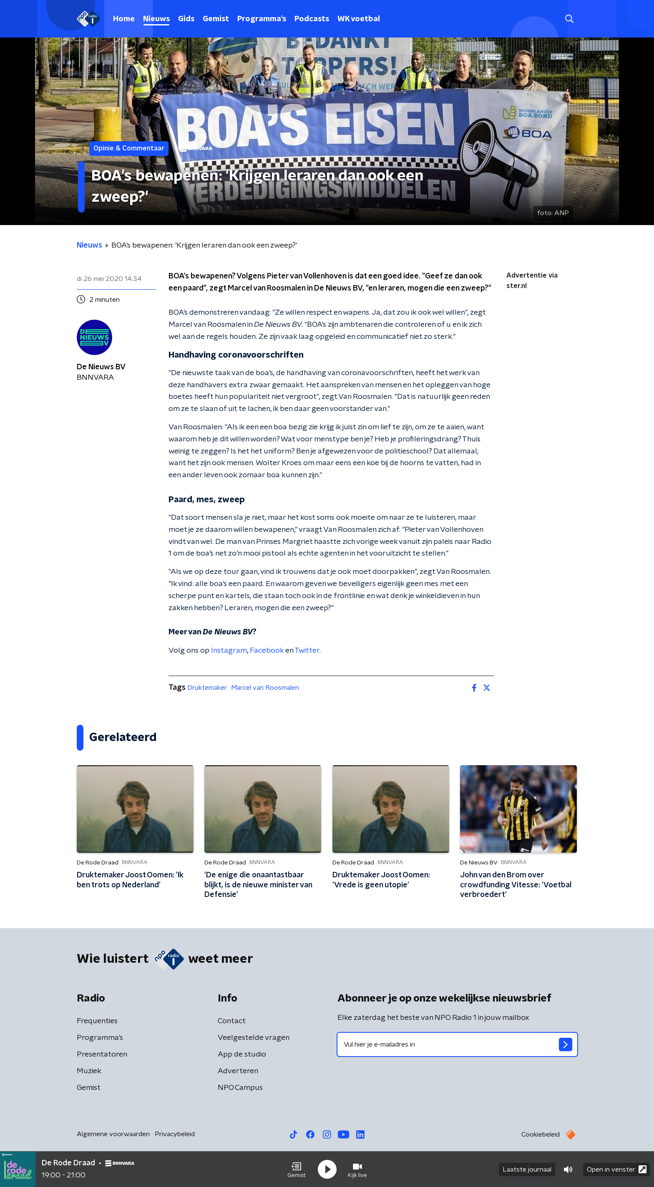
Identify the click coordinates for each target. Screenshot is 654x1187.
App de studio (242, 1054)
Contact (232, 1021)
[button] (296, 1169)
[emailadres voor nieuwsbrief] (457, 1044)
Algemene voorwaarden (113, 1134)
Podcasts (311, 19)
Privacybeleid (175, 1134)
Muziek (89, 1071)
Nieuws (156, 19)
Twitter (306, 650)
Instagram (229, 650)
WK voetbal (358, 19)
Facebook (267, 650)
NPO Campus (240, 1088)
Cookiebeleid (540, 1134)
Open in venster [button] (616, 1169)
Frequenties (97, 1021)
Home (124, 19)
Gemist (216, 19)
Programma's (261, 19)
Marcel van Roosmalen (265, 687)
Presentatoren (102, 1054)
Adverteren (238, 1071)
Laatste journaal (527, 1169)
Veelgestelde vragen (253, 1038)
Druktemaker (207, 687)
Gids (186, 19)
